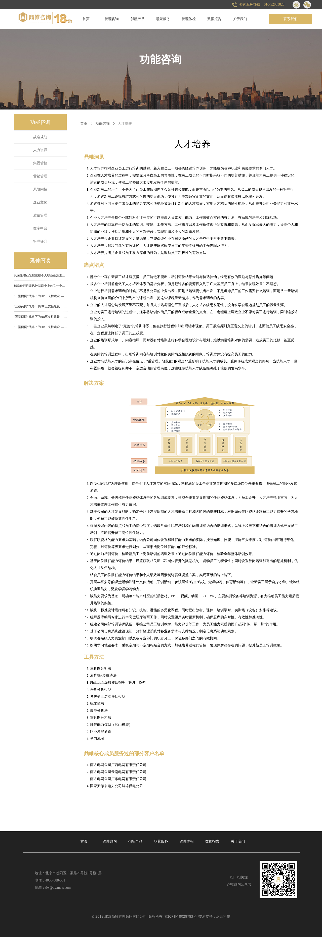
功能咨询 (103, 124)
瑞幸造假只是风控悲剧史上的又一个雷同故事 (40, 286)
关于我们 (240, 19)
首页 (86, 19)
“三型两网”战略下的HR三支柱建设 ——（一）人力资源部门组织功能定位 (40, 327)
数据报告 (214, 19)
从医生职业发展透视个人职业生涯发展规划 (40, 275)
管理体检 (189, 19)
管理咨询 (112, 19)
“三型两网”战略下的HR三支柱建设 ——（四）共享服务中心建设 (40, 296)
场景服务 (163, 19)
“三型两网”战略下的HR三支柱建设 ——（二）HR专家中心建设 (40, 316)
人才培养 (125, 124)
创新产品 (137, 19)
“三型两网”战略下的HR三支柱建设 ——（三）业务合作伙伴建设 (40, 306)
